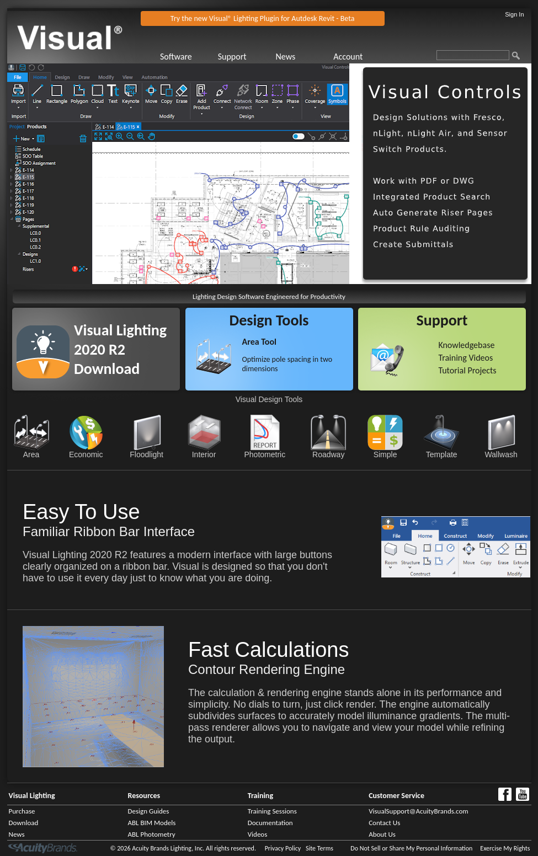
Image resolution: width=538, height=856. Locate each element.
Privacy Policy (283, 848)
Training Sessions (272, 811)
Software (176, 56)
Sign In (514, 14)
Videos (258, 834)
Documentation (270, 822)
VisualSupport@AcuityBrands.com (418, 811)
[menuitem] (188, 56)
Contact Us (384, 822)
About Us (382, 834)
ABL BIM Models (152, 822)
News (285, 56)
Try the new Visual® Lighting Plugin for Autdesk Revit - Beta (263, 18)
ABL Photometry (151, 834)
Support (232, 56)
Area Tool (259, 341)
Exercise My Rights (505, 848)
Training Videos (465, 357)
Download (24, 822)
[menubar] (274, 56)
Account (348, 56)
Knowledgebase (466, 345)
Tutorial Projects (467, 370)
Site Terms (319, 848)
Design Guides (148, 811)
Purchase (22, 811)
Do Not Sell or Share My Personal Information (411, 848)
